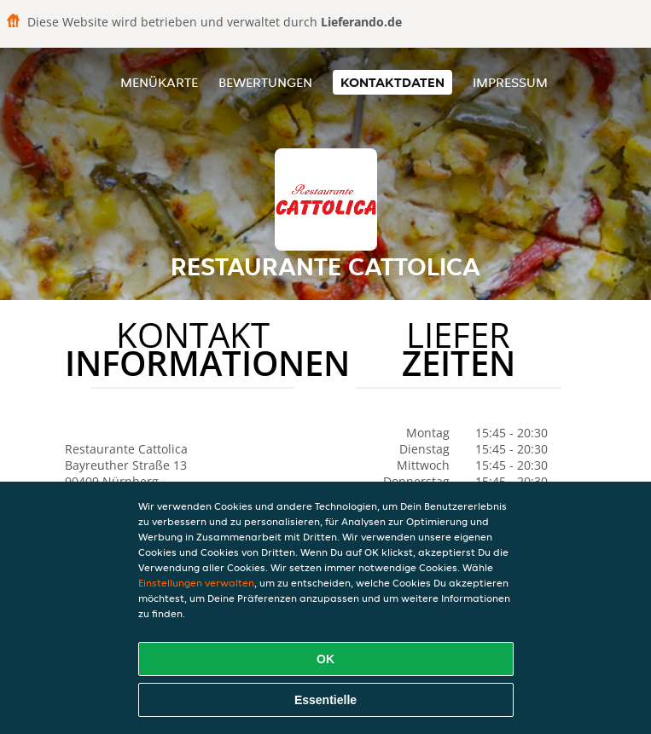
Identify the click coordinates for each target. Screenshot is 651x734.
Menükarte (159, 82)
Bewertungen (265, 82)
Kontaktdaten (392, 82)
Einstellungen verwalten (196, 582)
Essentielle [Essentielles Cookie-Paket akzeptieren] (325, 700)
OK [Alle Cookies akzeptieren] (325, 659)
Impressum (510, 82)
